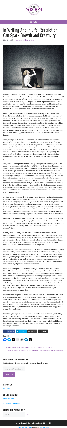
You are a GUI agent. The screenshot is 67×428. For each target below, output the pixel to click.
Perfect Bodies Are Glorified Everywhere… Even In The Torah (29, 347)
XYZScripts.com (44, 427)
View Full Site (8, 398)
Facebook (6, 388)
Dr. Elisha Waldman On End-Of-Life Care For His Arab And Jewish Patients (34, 350)
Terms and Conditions (11, 403)
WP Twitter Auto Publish (25, 427)
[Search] (28, 414)
